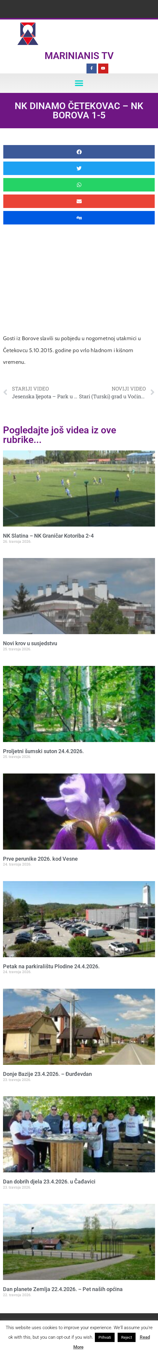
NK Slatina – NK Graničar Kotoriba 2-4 (48, 536)
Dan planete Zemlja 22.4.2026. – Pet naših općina (63, 1289)
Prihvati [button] (104, 1337)
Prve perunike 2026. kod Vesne (40, 859)
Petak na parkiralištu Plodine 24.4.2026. (51, 966)
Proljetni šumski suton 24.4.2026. (43, 751)
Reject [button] (126, 1337)
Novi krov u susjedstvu (30, 643)
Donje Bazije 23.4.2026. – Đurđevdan (47, 1074)
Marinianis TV (79, 55)
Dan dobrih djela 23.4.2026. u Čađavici (49, 1181)
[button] (79, 83)
